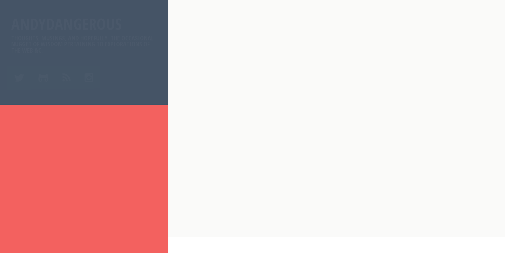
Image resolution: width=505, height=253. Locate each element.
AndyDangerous (84, 33)
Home (21, 125)
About (22, 142)
